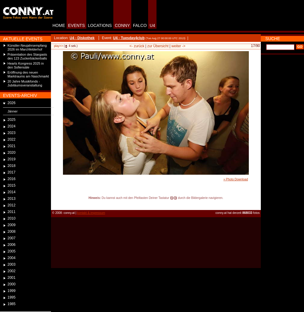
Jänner (12, 111)
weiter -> (178, 46)
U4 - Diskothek (82, 38)
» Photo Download (235, 179)
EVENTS (76, 25)
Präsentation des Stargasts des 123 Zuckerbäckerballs (27, 56)
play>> (58, 46)
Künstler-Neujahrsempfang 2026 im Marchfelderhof (27, 47)
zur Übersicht (157, 46)
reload (56, 203)
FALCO (140, 25)
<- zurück (137, 46)
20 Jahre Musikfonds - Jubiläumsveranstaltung (24, 83)
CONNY (122, 25)
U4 (152, 25)
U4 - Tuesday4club (129, 38)
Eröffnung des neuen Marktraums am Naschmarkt (28, 74)
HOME (58, 25)
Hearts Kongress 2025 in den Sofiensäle (25, 65)
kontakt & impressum (91, 212)
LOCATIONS (100, 25)
